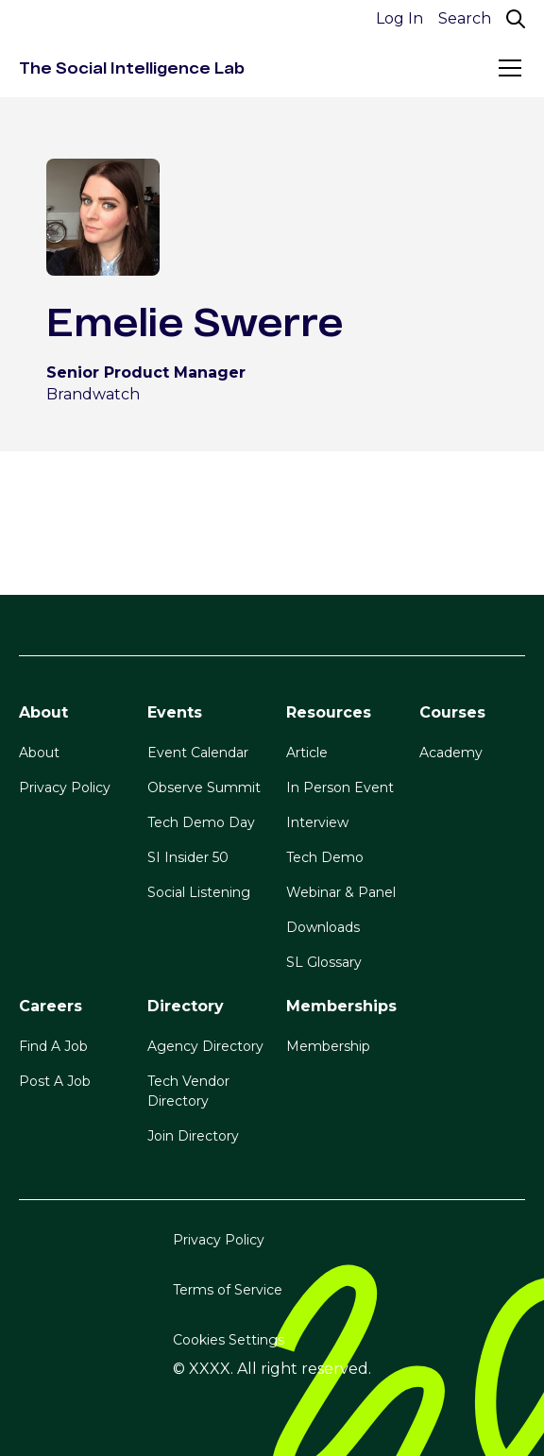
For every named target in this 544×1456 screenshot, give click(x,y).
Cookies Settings (228, 1339)
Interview (317, 822)
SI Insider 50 (188, 857)
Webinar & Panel (341, 892)
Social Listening (198, 892)
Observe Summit (204, 787)
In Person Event (340, 787)
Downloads (323, 927)
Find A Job (53, 1046)
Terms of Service (227, 1289)
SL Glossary (324, 962)
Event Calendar (197, 752)
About (39, 752)
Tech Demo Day (201, 822)
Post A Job (55, 1081)
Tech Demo (325, 857)
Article (307, 752)
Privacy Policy (64, 787)
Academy (451, 752)
